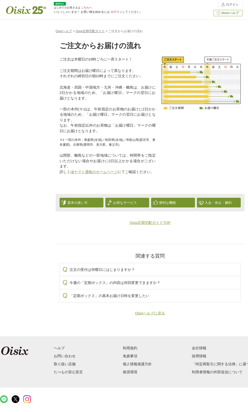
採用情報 (199, 356)
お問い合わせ (65, 356)
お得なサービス (125, 203)
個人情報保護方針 (137, 364)
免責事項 (130, 356)
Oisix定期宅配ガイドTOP (150, 223)
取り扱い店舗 (65, 364)
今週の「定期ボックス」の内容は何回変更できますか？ (115, 283)
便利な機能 (167, 203)
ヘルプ (59, 348)
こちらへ (86, 7)
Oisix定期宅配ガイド (90, 31)
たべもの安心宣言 (68, 372)
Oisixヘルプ (227, 13)
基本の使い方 (77, 203)
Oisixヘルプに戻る (150, 313)
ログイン (229, 4)
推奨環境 (130, 372)
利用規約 (130, 348)
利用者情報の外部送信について (217, 372)
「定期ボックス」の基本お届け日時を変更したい (109, 296)
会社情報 (199, 348)
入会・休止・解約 (218, 203)
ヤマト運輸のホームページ (96, 172)
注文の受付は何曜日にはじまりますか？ (102, 269)
